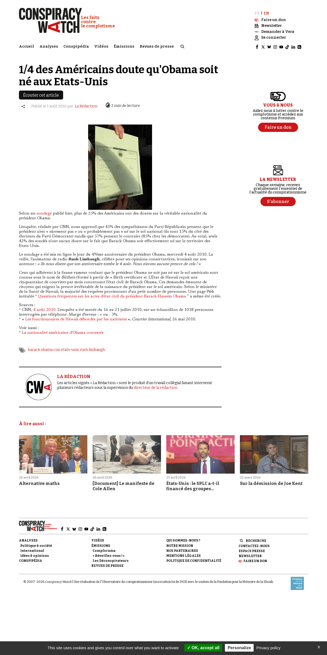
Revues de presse (157, 46)
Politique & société (36, 545)
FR (257, 12)
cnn (56, 349)
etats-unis (70, 349)
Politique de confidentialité (193, 560)
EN (266, 12)
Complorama (104, 550)
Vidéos (101, 46)
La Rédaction (86, 105)
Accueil (26, 46)
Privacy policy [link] (268, 648)
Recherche (256, 540)
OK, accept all (203, 648)
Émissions (124, 46)
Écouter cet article (41, 94)
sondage (44, 213)
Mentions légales (183, 555)
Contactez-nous (254, 545)
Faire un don (255, 560)
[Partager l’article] (23, 105)
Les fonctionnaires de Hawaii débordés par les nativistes (76, 319)
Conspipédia (76, 46)
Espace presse (252, 550)
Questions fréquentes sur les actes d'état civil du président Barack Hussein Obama (112, 296)
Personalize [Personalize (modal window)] (239, 648)
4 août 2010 (44, 309)
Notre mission (179, 545)
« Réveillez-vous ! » (108, 555)
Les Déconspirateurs (111, 560)
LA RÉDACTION (73, 376)
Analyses (48, 46)
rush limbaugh (92, 349)
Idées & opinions (34, 555)
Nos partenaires (182, 550)
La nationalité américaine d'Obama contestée (63, 332)
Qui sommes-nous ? (183, 540)
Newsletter (250, 555)
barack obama (40, 349)
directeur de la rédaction (155, 387)
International (32, 550)
